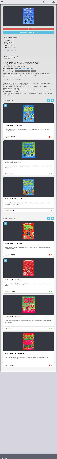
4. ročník (33, 71)
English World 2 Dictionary (13, 162)
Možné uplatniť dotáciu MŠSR (29, 32)
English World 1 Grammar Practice (15, 353)
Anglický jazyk (27, 71)
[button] (43, 2)
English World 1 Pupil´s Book (13, 243)
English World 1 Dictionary (13, 317)
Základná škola (18, 71)
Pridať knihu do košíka (28, 29)
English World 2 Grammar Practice (15, 199)
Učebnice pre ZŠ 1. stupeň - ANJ (24, 68)
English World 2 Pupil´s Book (13, 125)
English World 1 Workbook (13, 280)
